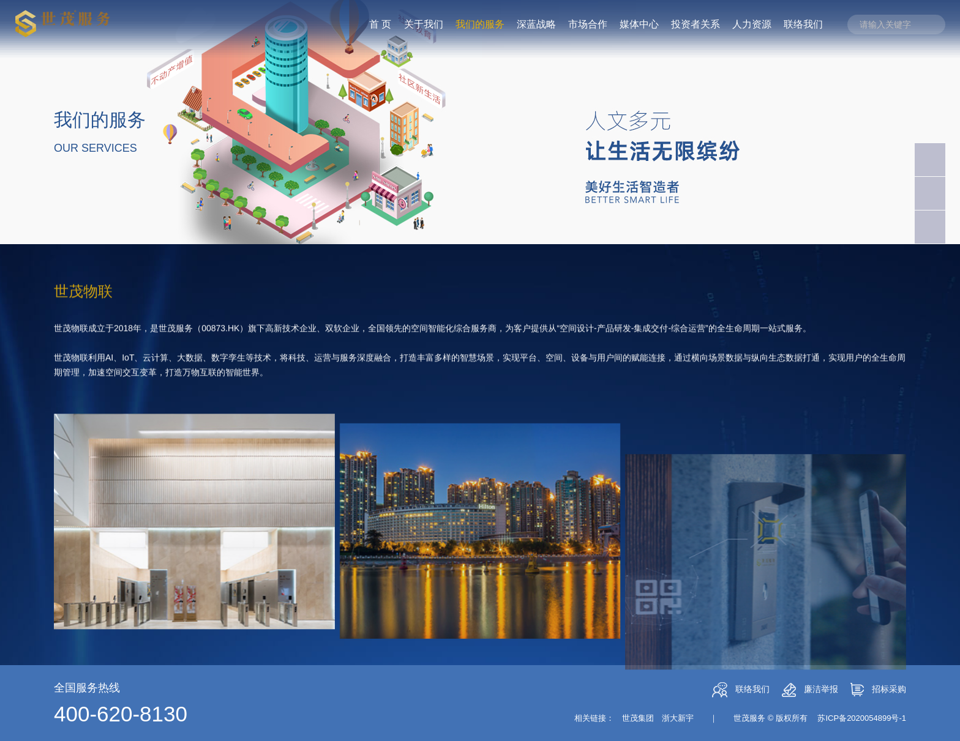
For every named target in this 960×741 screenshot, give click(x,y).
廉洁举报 (810, 690)
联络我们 (741, 690)
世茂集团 (638, 718)
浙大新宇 (678, 718)
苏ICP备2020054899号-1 (861, 718)
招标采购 (878, 689)
